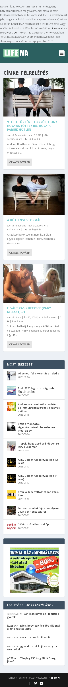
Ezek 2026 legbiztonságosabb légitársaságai (36, 389)
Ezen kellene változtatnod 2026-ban (38, 493)
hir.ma (18, 317)
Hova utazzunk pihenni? (35, 637)
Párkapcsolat (13, 139)
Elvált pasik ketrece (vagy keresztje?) (29, 310)
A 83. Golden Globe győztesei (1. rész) (38, 477)
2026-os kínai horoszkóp (33, 524)
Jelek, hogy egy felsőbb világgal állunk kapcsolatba (33, 627)
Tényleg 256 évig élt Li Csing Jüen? (31, 659)
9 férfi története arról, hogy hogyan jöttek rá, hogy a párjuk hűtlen (32, 126)
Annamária (20, 135)
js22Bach (12, 625)
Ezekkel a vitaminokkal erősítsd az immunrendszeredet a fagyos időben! (39, 408)
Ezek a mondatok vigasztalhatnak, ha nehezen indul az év (36, 427)
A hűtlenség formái (23, 220)
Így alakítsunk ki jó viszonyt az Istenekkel (33, 648)
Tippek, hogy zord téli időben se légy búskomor (38, 445)
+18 (46, 135)
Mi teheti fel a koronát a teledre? (39, 373)
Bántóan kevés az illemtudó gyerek (33, 615)
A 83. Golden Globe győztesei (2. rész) (38, 461)
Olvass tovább (19, 162)
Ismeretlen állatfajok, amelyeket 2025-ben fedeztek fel (39, 509)
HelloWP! (54, 677)
